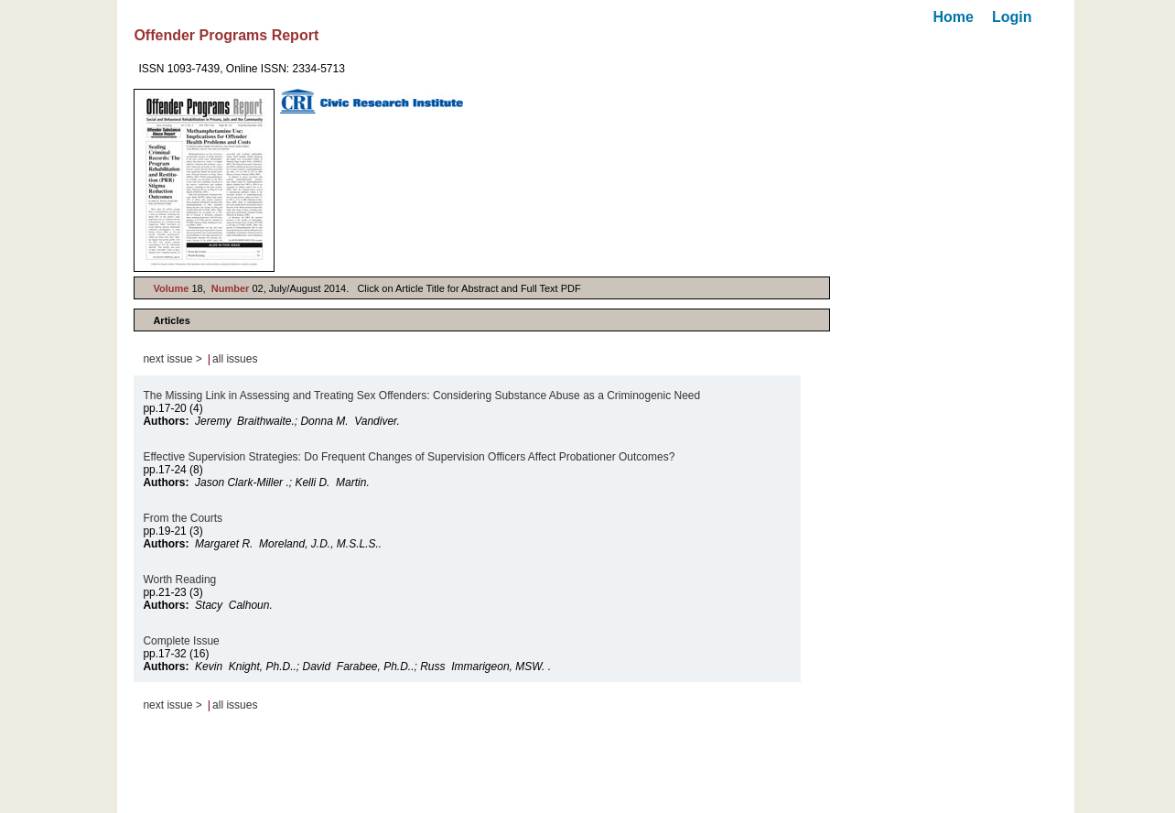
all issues (234, 358)
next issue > (172, 358)
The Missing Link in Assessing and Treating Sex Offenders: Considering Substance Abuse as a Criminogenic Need (421, 395)
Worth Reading (181, 579)
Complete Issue (182, 640)
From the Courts (184, 518)
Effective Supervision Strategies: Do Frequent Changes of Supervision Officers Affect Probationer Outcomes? (408, 456)
